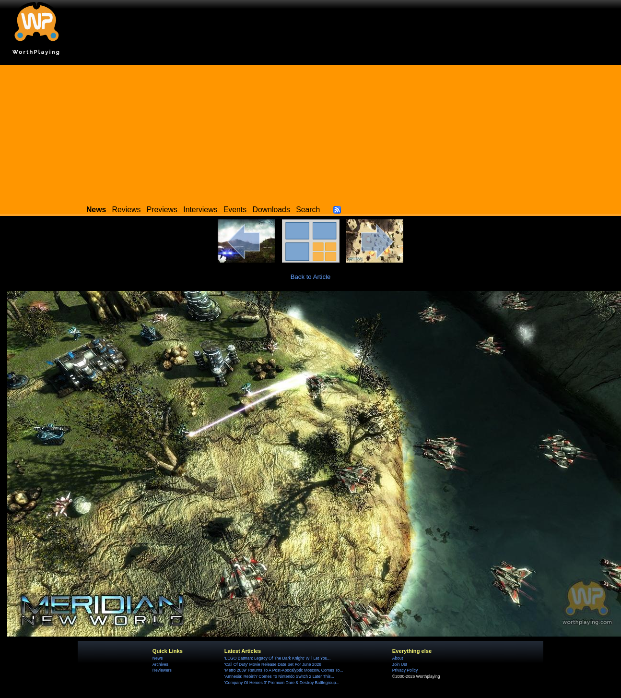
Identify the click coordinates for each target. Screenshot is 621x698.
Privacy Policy (405, 670)
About (397, 658)
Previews (162, 209)
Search (308, 209)
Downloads (271, 209)
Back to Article (311, 276)
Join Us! (399, 664)
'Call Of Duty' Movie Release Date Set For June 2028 (272, 664)
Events (234, 209)
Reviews (126, 209)
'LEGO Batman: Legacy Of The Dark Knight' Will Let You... (277, 658)
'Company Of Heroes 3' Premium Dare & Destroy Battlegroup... (282, 682)
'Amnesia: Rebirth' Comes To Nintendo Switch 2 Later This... (279, 676)
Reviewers (162, 670)
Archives (160, 664)
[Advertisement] (311, 132)
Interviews (200, 209)
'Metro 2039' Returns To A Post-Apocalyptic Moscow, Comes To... (283, 670)
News (157, 658)
